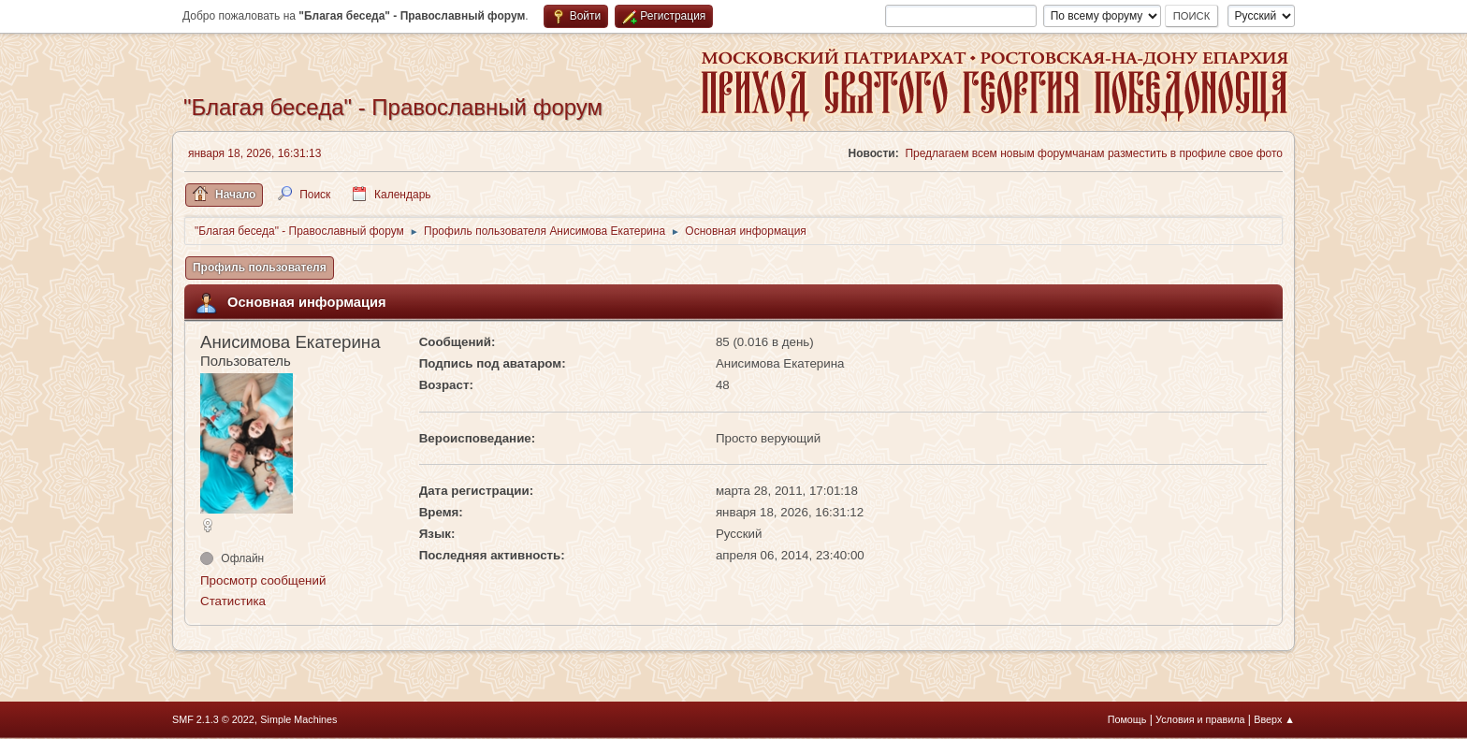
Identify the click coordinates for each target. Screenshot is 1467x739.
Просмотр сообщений (263, 580)
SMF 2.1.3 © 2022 (213, 719)
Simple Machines (298, 719)
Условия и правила (1199, 719)
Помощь (1127, 719)
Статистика (233, 601)
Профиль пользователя (260, 267)
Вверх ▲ (1274, 719)
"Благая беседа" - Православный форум (393, 107)
